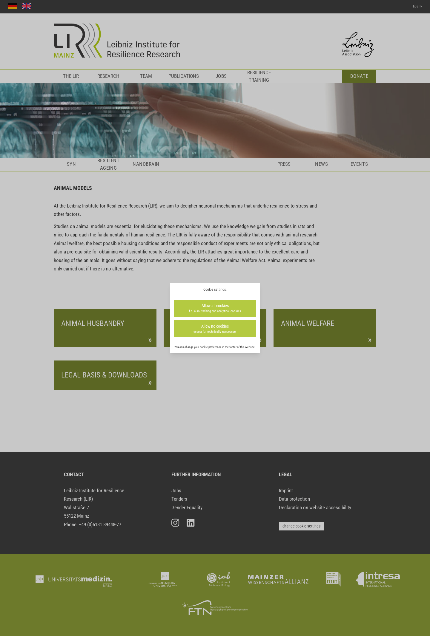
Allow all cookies (215, 308)
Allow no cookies (215, 329)
